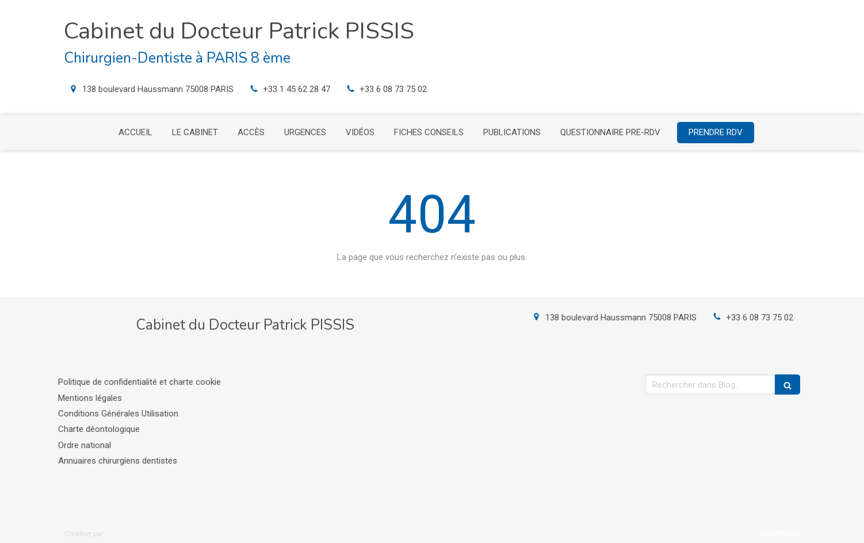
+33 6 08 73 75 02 (393, 89)
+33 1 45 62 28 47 (296, 89)
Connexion (780, 532)
